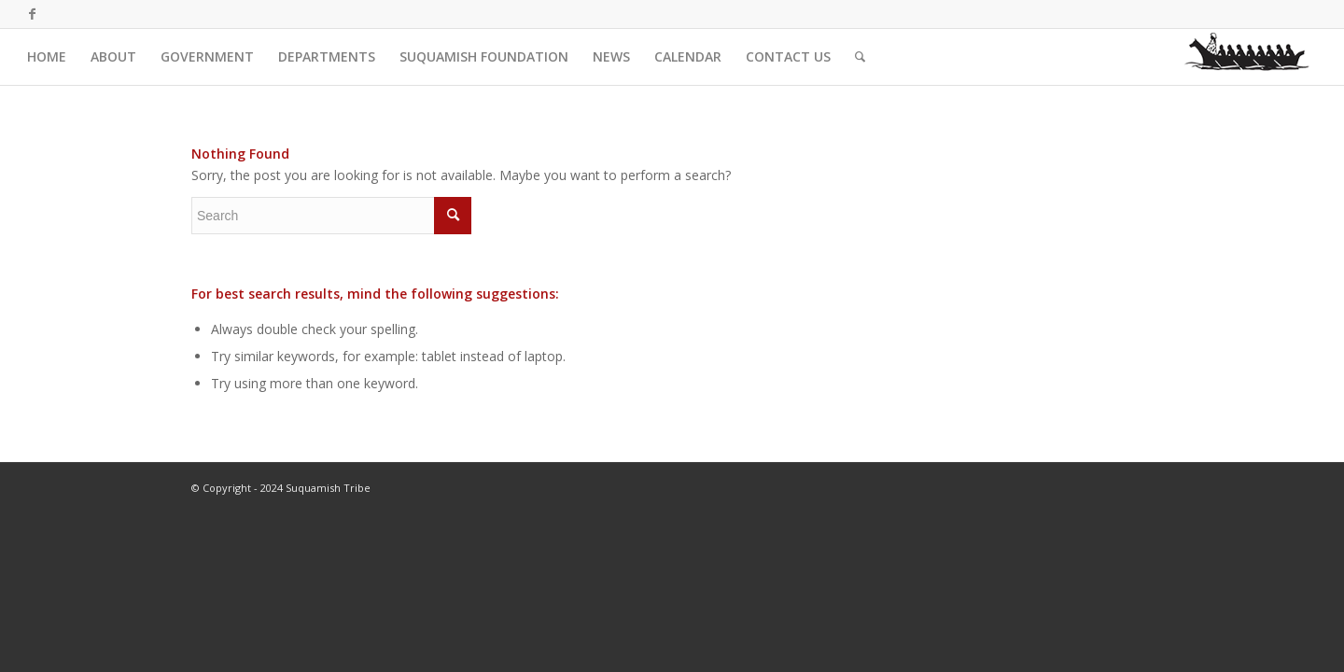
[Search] (860, 57)
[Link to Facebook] (33, 14)
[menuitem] (46, 57)
